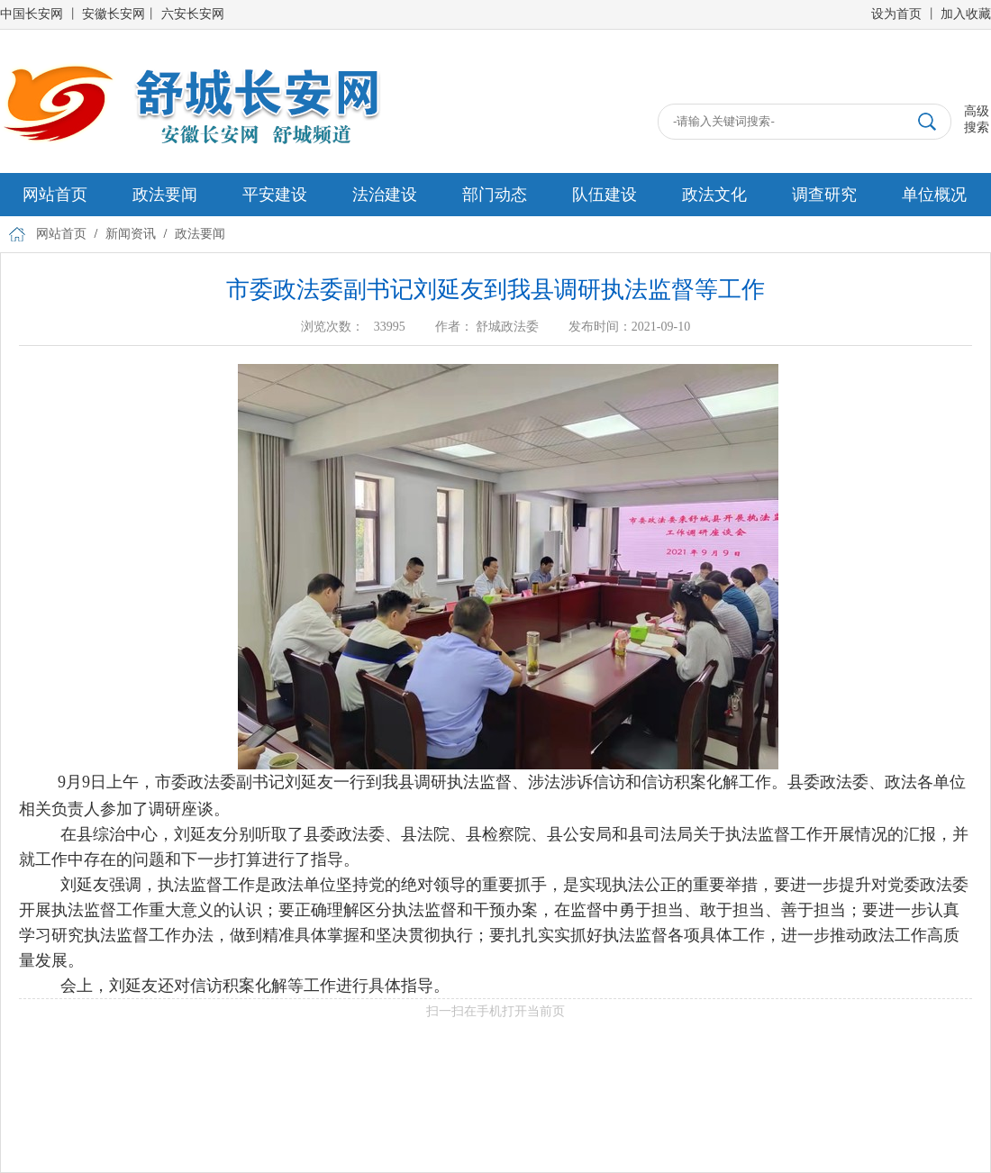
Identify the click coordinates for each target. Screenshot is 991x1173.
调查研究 (824, 195)
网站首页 (55, 195)
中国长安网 (31, 14)
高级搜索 (976, 119)
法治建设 (384, 195)
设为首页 (896, 14)
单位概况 (934, 195)
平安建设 (274, 195)
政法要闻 (164, 195)
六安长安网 (192, 14)
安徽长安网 (113, 14)
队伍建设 (604, 195)
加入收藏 (966, 14)
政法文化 (714, 195)
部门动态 (494, 195)
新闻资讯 (130, 234)
